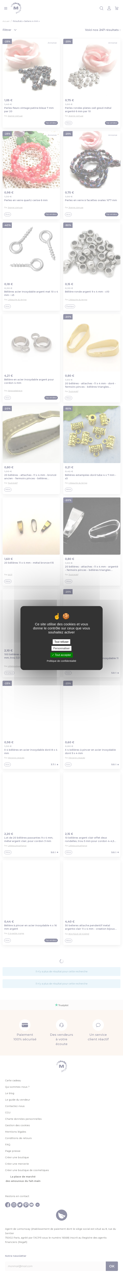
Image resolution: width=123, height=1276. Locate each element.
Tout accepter (61, 655)
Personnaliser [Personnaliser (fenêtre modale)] (61, 648)
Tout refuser (61, 641)
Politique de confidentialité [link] (61, 660)
